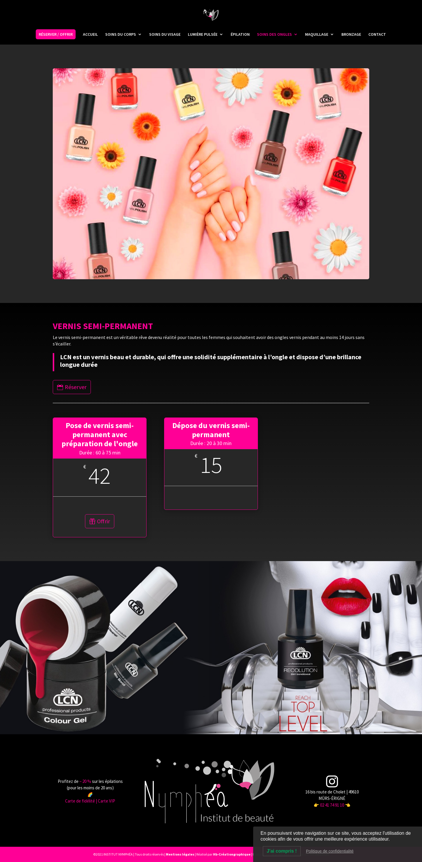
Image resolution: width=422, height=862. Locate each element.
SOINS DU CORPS (120, 34)
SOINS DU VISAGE (165, 34)
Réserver (75, 387)
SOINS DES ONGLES (274, 34)
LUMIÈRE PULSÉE (202, 34)
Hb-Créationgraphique (232, 854)
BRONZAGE (351, 34)
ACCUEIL (90, 34)
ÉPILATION (240, 34)
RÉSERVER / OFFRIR (56, 34)
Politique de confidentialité (330, 851)
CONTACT (377, 34)
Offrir (103, 521)
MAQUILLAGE (316, 34)
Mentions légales (180, 854)
